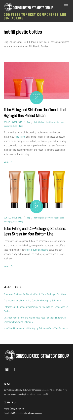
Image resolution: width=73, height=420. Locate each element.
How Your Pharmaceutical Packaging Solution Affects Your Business (36, 328)
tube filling (19, 136)
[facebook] (14, 369)
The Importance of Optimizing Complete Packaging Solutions (32, 300)
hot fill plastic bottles (43, 122)
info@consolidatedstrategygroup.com (25, 413)
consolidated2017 (13, 122)
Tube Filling (18, 125)
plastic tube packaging (36, 249)
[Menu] (66, 4)
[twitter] (7, 369)
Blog (28, 122)
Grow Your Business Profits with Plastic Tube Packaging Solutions (35, 294)
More (6, 162)
